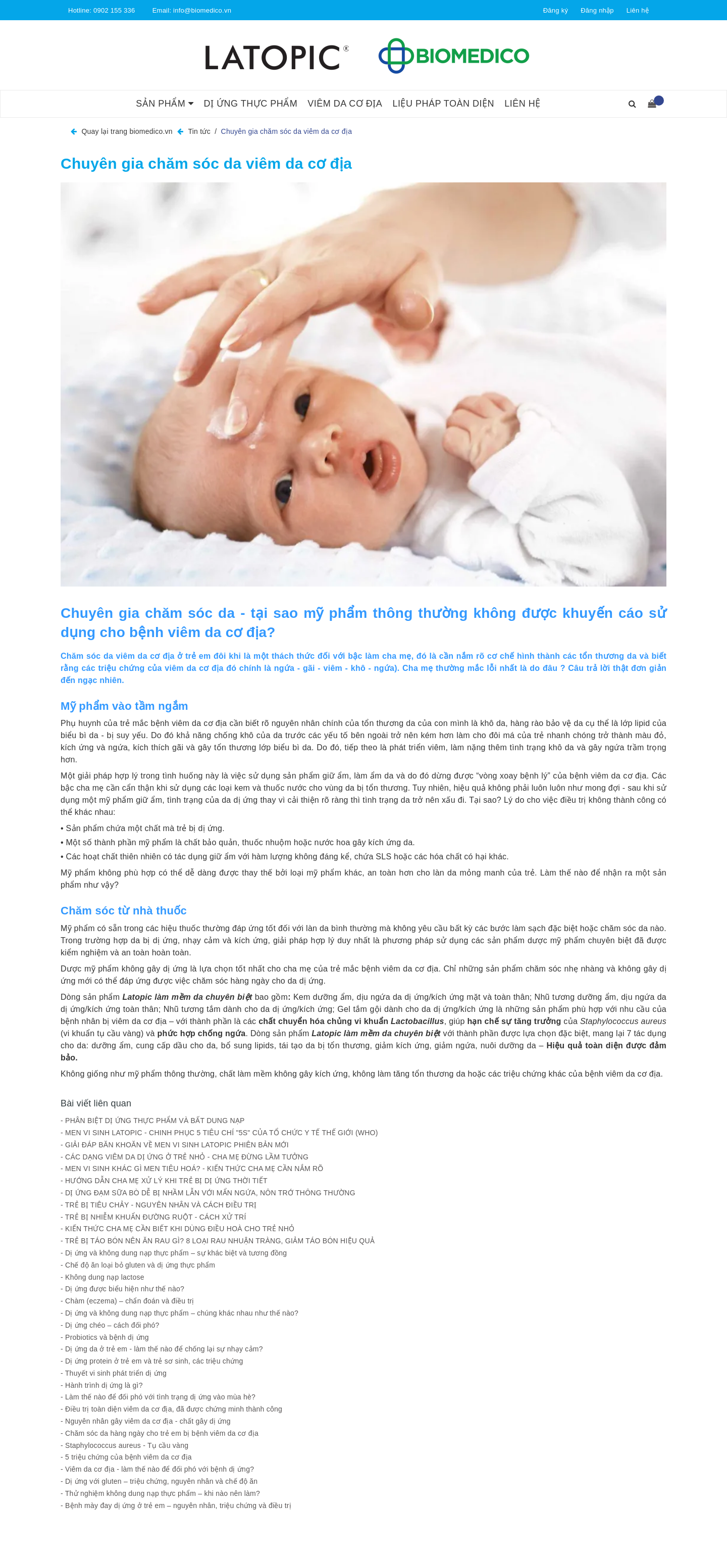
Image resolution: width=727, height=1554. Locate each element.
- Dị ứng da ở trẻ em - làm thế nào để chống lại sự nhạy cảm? (162, 1349)
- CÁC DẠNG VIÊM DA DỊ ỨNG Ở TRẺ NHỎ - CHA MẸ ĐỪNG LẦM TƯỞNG (185, 1157)
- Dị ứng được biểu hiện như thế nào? (122, 1289)
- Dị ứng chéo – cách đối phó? (110, 1325)
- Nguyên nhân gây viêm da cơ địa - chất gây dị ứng (146, 1421)
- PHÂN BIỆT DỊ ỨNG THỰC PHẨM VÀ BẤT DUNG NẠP (154, 1120)
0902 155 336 (114, 10)
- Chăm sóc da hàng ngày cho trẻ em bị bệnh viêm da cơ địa (159, 1433)
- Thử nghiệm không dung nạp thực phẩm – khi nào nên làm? (160, 1493)
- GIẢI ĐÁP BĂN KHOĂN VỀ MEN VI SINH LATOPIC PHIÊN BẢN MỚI (175, 1145)
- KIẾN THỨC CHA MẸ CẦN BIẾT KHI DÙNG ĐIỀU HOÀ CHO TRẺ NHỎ (177, 1229)
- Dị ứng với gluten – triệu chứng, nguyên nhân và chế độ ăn (159, 1481)
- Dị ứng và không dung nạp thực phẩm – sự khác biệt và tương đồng (174, 1253)
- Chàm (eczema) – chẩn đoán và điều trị (127, 1301)
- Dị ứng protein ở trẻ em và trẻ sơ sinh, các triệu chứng (152, 1361)
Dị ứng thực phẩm (250, 104)
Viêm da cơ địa (344, 104)
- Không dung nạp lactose (102, 1277)
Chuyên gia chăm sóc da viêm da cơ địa (206, 163)
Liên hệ (638, 10)
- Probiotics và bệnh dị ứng (105, 1337)
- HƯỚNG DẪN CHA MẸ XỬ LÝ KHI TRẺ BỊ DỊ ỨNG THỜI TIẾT (164, 1181)
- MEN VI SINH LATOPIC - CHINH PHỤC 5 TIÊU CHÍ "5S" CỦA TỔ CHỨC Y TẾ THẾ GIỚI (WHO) (219, 1133)
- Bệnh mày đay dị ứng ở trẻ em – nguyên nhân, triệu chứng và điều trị (176, 1505)
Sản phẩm (164, 104)
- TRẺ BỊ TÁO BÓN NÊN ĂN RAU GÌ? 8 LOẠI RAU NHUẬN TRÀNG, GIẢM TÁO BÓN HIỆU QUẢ (218, 1241)
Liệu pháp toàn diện (443, 104)
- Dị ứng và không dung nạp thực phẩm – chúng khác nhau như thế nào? (179, 1313)
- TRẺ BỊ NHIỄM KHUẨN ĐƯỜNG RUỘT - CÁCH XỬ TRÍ (153, 1217)
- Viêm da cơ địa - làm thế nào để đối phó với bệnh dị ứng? (157, 1469)
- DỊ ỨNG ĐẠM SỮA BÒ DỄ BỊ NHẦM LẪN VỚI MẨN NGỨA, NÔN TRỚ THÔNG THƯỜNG (208, 1193)
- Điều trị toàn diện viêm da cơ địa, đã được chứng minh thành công (171, 1409)
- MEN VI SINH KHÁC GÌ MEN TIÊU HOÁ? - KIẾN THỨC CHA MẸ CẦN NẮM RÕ (192, 1168)
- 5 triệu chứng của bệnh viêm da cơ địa (126, 1457)
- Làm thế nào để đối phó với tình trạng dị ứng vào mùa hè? (158, 1397)
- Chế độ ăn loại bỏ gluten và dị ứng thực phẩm (138, 1265)
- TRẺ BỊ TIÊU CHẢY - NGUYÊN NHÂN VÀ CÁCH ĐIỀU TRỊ (158, 1205)
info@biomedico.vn (202, 10)
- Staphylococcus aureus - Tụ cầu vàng (124, 1445)
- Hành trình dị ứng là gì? (102, 1385)
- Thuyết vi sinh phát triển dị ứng (114, 1373)
